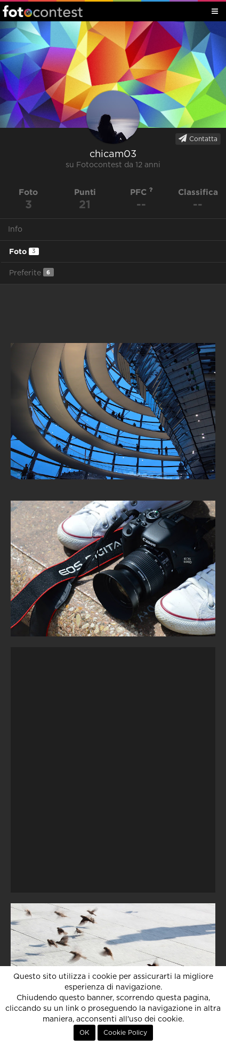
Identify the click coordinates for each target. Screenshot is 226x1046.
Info (15, 229)
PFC (141, 192)
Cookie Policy (125, 1032)
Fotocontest (43, 11)
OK (84, 1032)
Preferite (31, 272)
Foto (24, 251)
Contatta (198, 138)
